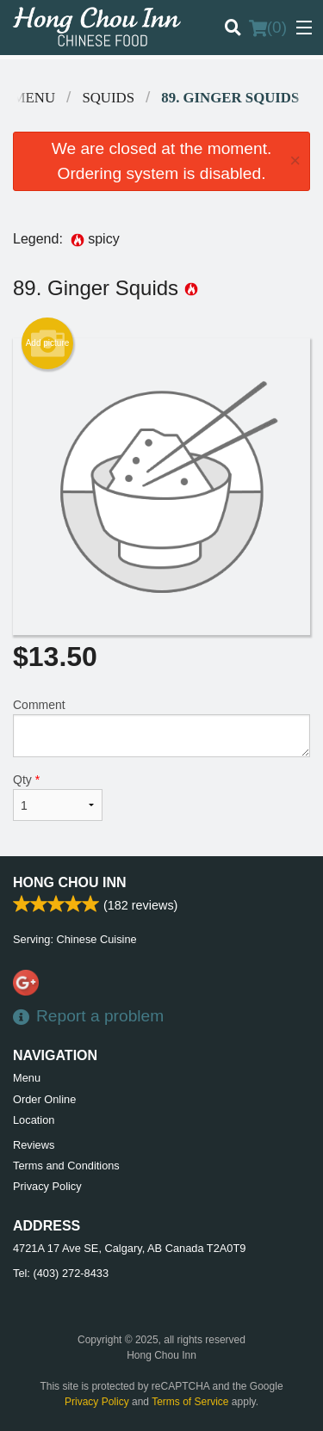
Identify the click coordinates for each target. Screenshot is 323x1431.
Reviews (33, 1144)
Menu (26, 1077)
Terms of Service (190, 1402)
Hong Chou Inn (70, 882)
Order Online (44, 1099)
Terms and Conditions (66, 1165)
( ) (268, 27)
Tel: (61, 1273)
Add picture (48, 343)
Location (33, 1119)
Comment (161, 727)
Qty (57, 797)
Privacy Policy (47, 1186)
